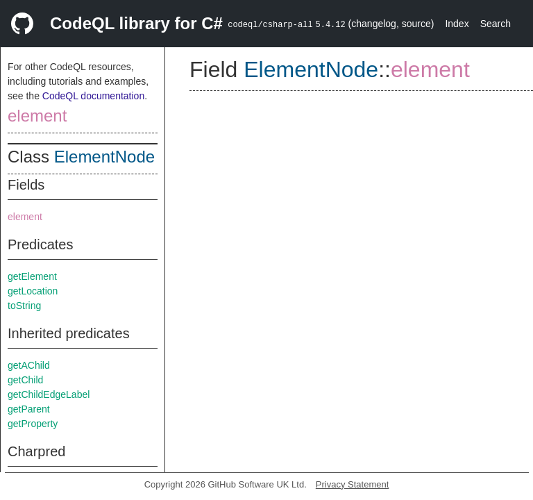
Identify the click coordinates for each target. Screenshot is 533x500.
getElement (32, 276)
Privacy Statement (352, 484)
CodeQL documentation (93, 95)
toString (24, 305)
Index (456, 23)
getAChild (29, 365)
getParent (29, 409)
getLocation (33, 291)
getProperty (33, 423)
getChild (25, 379)
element (37, 115)
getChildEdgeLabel (49, 394)
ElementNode (104, 156)
